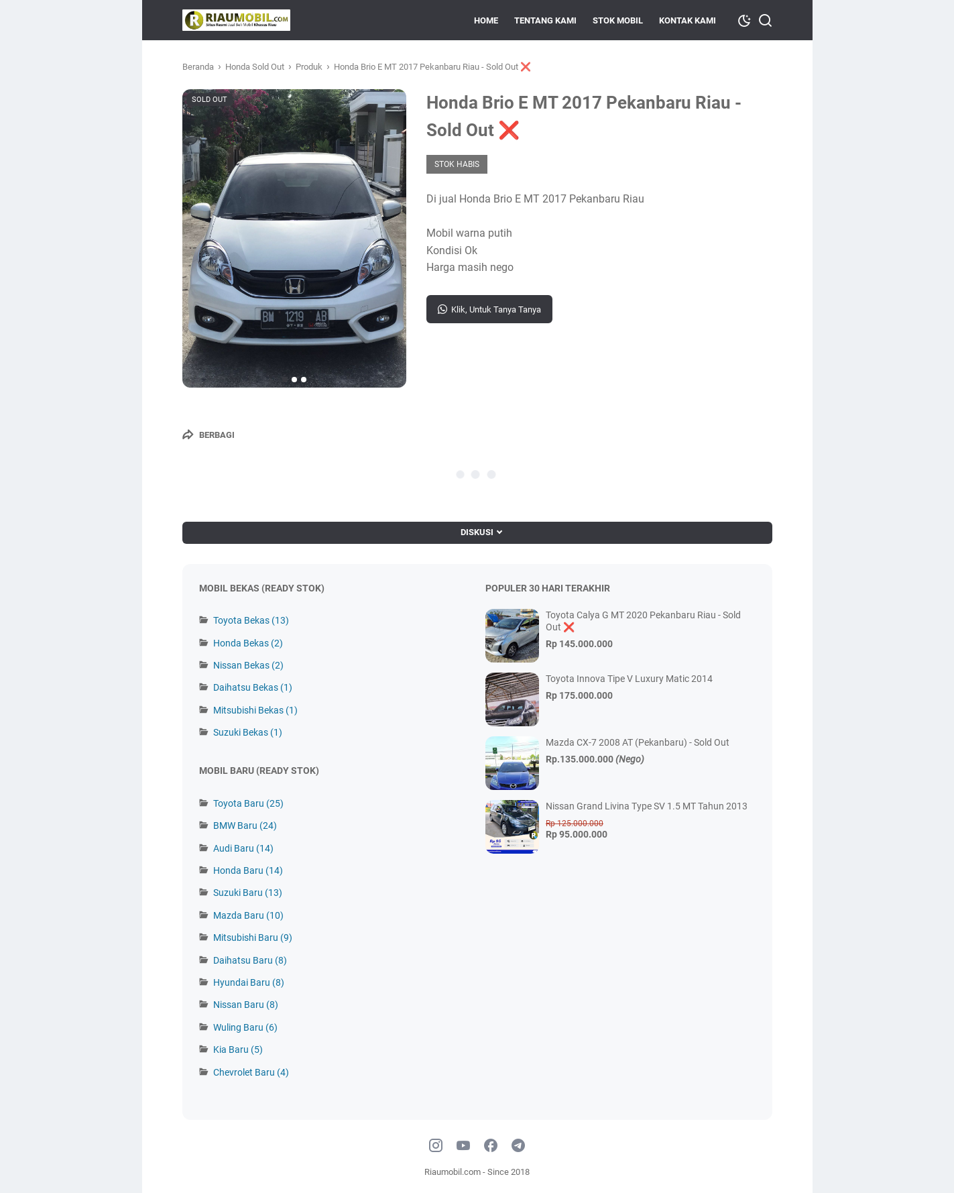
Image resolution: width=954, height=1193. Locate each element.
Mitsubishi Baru (252, 937)
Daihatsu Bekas (252, 687)
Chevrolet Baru (251, 1072)
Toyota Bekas (251, 620)
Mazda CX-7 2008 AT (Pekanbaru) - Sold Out (637, 742)
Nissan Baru (245, 1004)
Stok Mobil (618, 20)
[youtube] (463, 1146)
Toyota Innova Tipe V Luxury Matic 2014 (629, 678)
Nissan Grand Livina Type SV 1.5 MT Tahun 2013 (647, 806)
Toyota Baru (248, 803)
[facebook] (491, 1146)
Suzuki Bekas (247, 732)
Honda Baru (248, 870)
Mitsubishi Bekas (255, 710)
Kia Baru (238, 1049)
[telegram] (518, 1146)
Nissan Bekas (248, 665)
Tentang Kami (545, 20)
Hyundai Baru (248, 982)
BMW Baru (245, 825)
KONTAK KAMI (687, 20)
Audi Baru (243, 848)
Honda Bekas (248, 643)
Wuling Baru (245, 1027)
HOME (486, 20)
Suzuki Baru (247, 892)
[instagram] (436, 1146)
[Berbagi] (208, 434)
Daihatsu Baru (250, 960)
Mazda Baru (248, 915)
